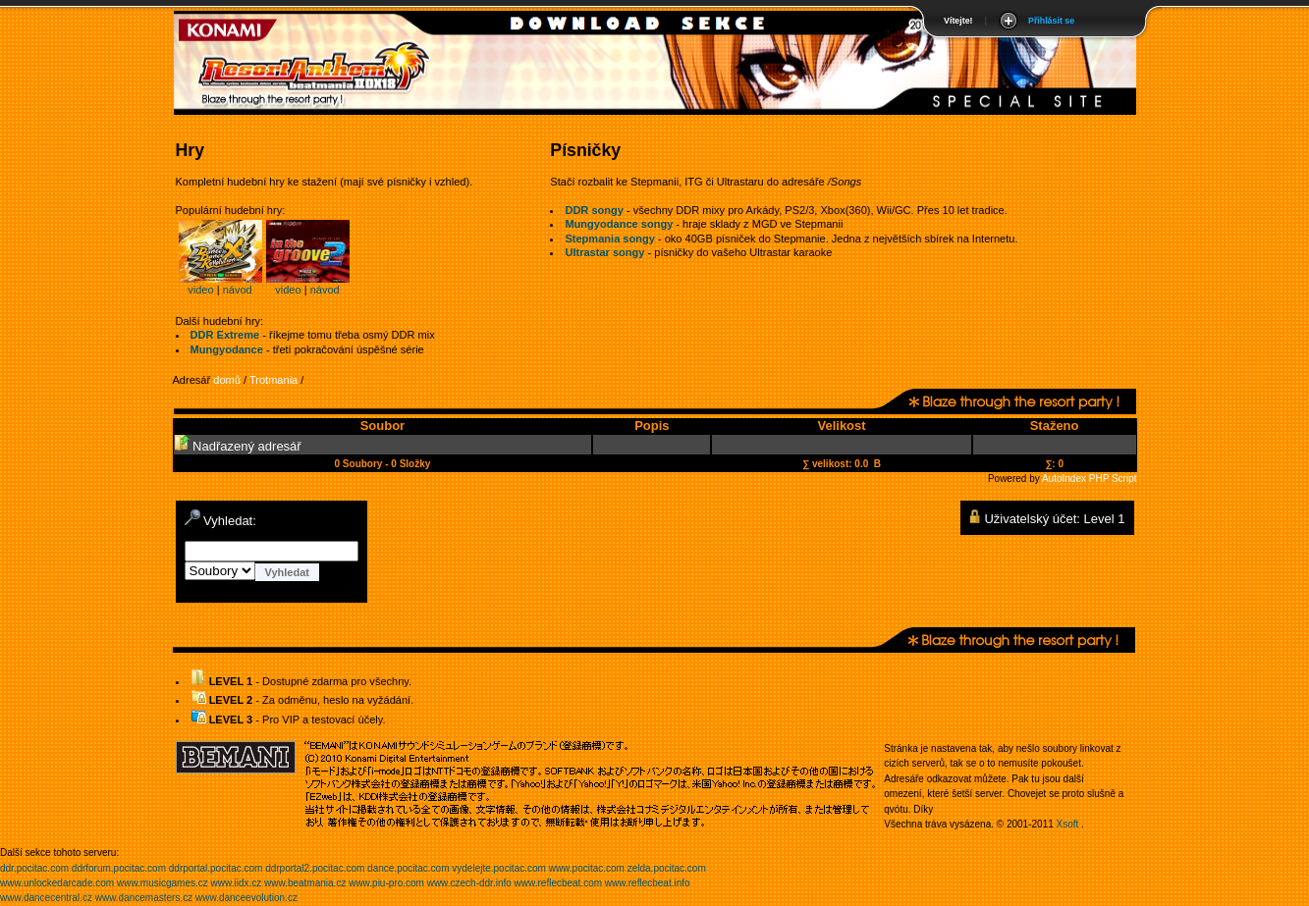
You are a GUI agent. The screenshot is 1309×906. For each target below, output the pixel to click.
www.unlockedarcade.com (57, 883)
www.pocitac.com (587, 868)
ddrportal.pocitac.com (216, 868)
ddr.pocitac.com (34, 868)
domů (227, 380)
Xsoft (1068, 824)
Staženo (1054, 425)
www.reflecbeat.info (647, 883)
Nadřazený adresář (237, 446)
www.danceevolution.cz (246, 897)
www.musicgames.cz (162, 883)
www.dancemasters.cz (143, 897)
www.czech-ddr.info (469, 883)
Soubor (383, 425)
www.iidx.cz (236, 883)
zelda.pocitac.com (666, 868)
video (200, 289)
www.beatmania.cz (305, 883)
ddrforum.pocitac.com (119, 868)
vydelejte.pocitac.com (499, 868)
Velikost (841, 425)
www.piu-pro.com (386, 883)
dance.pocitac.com (408, 868)
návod (237, 289)
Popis (651, 425)
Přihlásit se (1051, 21)
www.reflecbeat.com (558, 883)
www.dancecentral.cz (46, 897)
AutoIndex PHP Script (1089, 478)
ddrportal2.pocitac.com (314, 868)
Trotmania (273, 380)
